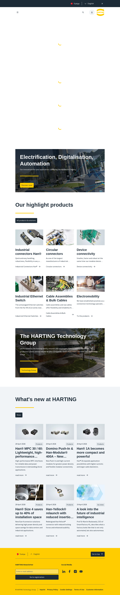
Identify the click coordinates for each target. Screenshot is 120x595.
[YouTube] (81, 571)
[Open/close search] (83, 12)
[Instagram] (75, 571)
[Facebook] (69, 571)
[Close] (102, 3)
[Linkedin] (63, 571)
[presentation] (89, 3)
